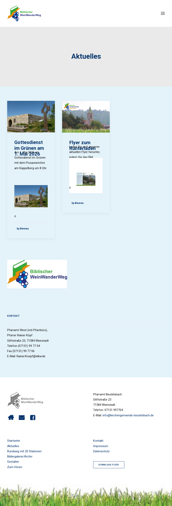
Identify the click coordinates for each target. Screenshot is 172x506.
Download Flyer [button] (109, 465)
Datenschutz (101, 451)
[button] (163, 13)
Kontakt (98, 441)
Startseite (13, 441)
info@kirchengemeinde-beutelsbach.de (128, 415)
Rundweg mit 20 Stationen (24, 451)
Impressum (100, 446)
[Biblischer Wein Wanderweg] (24, 13)
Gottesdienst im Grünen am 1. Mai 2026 (29, 148)
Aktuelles (13, 446)
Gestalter (13, 461)
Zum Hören (14, 467)
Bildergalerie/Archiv (19, 456)
